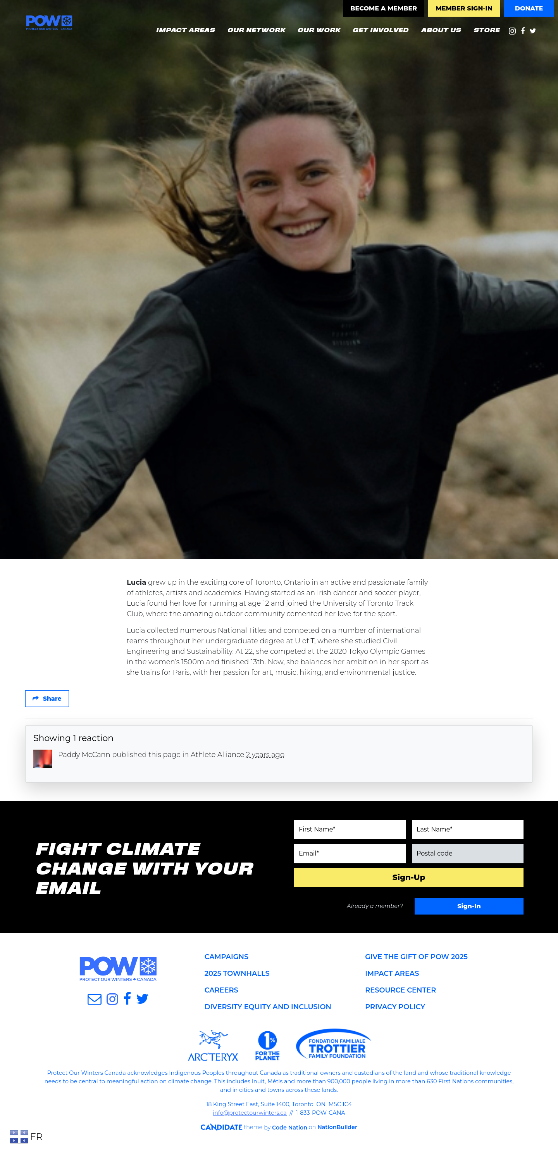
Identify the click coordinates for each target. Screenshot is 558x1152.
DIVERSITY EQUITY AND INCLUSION (268, 1008)
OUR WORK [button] (318, 29)
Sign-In (469, 907)
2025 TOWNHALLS (237, 975)
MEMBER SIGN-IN (464, 8)
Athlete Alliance (218, 756)
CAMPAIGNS (227, 958)
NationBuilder (334, 1128)
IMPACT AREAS (392, 975)
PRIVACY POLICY (395, 1008)
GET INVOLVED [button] (380, 29)
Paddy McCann (84, 756)
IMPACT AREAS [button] (185, 29)
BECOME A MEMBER (383, 8)
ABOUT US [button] (441, 29)
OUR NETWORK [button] (259, 28)
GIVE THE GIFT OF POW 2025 (416, 958)
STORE (486, 29)
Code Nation (286, 1128)
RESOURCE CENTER (401, 991)
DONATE (529, 8)
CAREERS (222, 991)
